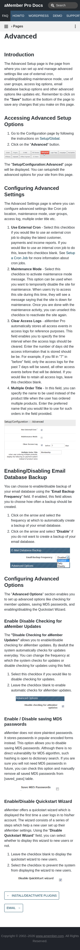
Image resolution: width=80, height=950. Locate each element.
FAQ (5, 15)
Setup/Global (50, 138)
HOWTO (18, 15)
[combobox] (63, 5)
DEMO (57, 15)
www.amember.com (50, 936)
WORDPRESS (39, 15)
